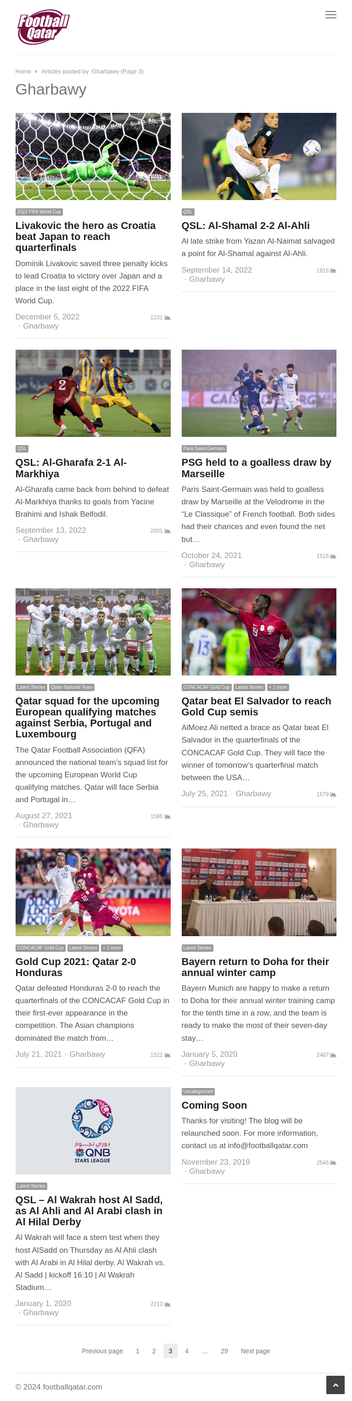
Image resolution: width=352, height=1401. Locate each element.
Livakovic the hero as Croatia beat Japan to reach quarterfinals (86, 236)
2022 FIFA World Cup (39, 211)
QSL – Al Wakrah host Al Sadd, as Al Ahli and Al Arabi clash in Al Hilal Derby (89, 1211)
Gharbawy (40, 326)
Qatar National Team (72, 687)
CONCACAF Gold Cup (207, 687)
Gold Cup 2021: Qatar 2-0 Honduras (76, 967)
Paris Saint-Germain (204, 448)
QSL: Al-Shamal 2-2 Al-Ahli (246, 225)
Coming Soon (214, 1105)
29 (227, 1350)
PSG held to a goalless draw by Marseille (256, 468)
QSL (188, 211)
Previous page (102, 1351)
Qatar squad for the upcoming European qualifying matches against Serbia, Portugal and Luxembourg (88, 717)
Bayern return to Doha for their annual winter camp (255, 967)
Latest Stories (31, 687)
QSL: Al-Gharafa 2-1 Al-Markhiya (71, 468)
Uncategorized (198, 1091)
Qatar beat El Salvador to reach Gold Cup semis (256, 706)
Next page (255, 1351)
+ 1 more (278, 687)
